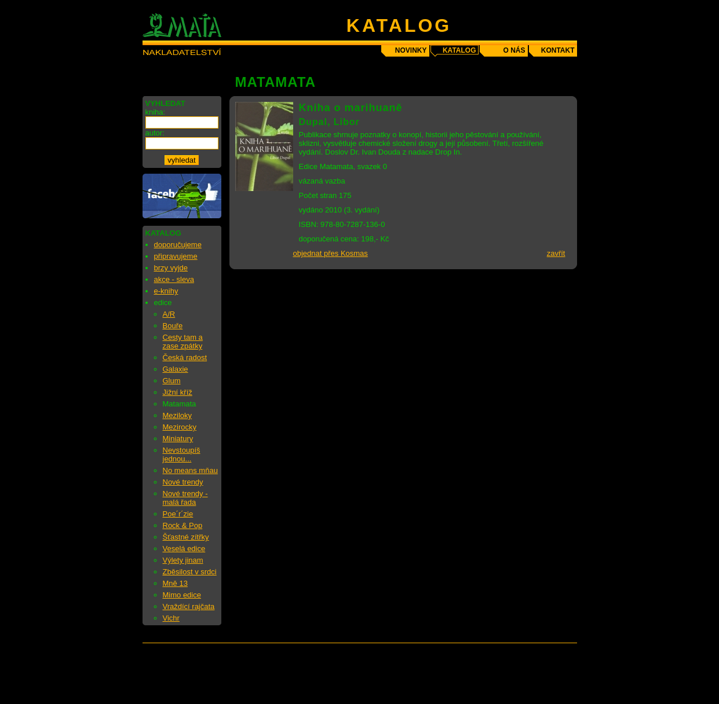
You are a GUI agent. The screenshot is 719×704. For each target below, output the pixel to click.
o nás (514, 50)
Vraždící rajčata (189, 606)
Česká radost (185, 357)
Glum (172, 380)
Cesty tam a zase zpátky (183, 341)
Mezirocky (180, 427)
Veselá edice (184, 548)
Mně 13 (175, 583)
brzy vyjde (171, 267)
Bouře (173, 325)
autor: (155, 133)
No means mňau (190, 470)
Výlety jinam (183, 560)
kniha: (155, 112)
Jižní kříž (177, 392)
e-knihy (166, 291)
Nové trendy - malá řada (185, 498)
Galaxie (175, 369)
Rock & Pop (183, 525)
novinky (411, 50)
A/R (169, 314)
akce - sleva (174, 279)
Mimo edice (182, 595)
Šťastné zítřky (186, 537)
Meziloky (177, 415)
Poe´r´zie (178, 513)
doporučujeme (178, 244)
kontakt (558, 50)
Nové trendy (183, 482)
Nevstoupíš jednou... (181, 454)
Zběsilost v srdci (190, 571)
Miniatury (178, 438)
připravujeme (176, 256)
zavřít (556, 253)
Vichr (171, 618)
